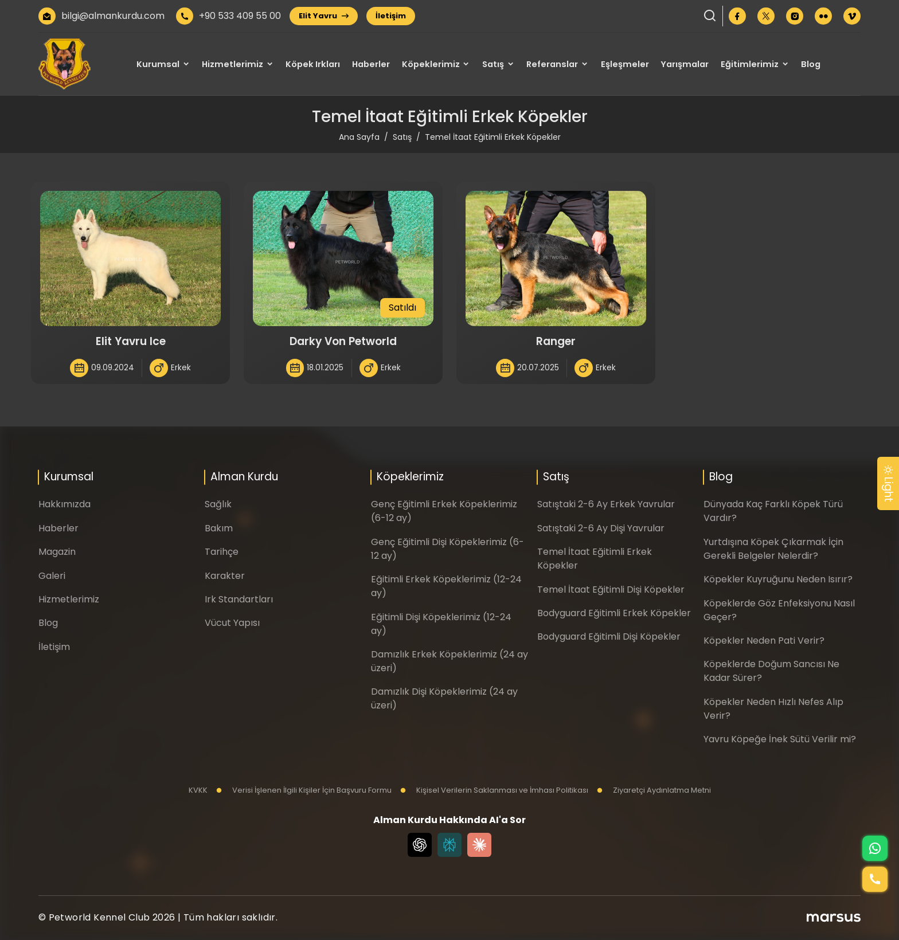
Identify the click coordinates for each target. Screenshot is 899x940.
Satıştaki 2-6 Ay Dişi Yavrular (601, 528)
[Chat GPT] (420, 845)
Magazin (57, 551)
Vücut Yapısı (232, 622)
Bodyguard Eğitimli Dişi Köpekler (609, 636)
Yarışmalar (684, 64)
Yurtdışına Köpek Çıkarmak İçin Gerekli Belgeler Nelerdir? (773, 548)
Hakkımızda (64, 504)
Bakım (219, 528)
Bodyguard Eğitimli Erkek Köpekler (614, 613)
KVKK (198, 790)
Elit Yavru (324, 15)
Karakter (225, 575)
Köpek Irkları (313, 64)
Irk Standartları (239, 599)
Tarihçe (222, 551)
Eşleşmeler (625, 64)
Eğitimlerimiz (750, 64)
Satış (493, 64)
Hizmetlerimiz (232, 64)
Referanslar (552, 64)
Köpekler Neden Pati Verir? (763, 640)
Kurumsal (157, 64)
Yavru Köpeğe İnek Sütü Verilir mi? (779, 739)
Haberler (371, 64)
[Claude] (479, 845)
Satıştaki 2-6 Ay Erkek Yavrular (606, 504)
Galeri (51, 575)
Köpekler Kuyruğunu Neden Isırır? (778, 579)
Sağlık (218, 504)
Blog (810, 64)
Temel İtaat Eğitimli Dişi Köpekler (611, 589)
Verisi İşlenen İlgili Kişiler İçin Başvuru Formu (304, 790)
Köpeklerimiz (431, 64)
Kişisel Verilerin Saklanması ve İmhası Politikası (494, 790)
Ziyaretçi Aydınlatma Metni (654, 790)
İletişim (391, 15)
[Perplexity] (449, 845)
